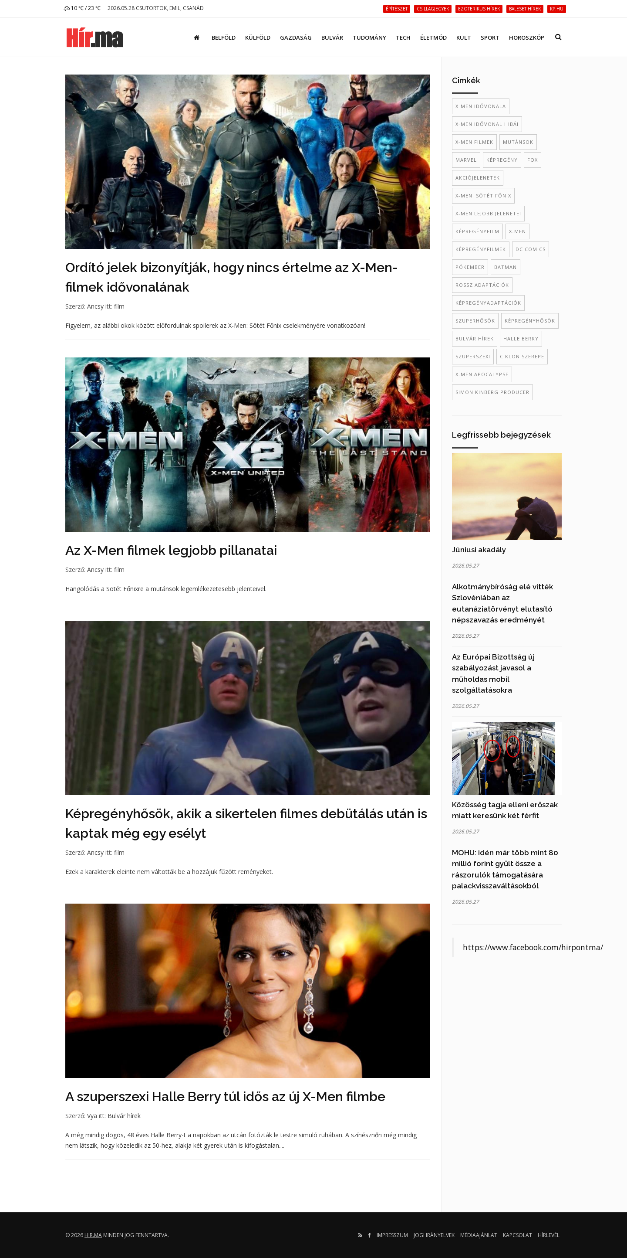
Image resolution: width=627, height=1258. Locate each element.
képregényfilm (477, 231)
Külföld (257, 37)
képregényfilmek (480, 249)
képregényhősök (530, 320)
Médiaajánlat (478, 1235)
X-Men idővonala (480, 106)
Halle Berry (521, 338)
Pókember (470, 267)
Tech (403, 37)
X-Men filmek (474, 142)
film (119, 306)
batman (505, 267)
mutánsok (518, 142)
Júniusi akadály (479, 549)
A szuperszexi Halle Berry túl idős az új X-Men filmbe (225, 1096)
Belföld (224, 37)
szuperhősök (475, 320)
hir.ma (93, 1235)
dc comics (531, 249)
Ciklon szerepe (522, 356)
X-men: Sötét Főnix (483, 195)
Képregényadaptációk (488, 302)
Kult (463, 37)
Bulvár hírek (124, 1116)
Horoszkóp (526, 37)
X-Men (517, 231)
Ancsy (95, 306)
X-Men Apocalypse (482, 374)
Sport (490, 37)
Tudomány (369, 37)
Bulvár (332, 37)
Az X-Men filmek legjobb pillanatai (171, 550)
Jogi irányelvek (434, 1235)
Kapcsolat (517, 1235)
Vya (92, 1116)
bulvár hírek (474, 338)
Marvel (466, 159)
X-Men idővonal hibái (487, 124)
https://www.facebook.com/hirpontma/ (533, 947)
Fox (532, 159)
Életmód (433, 37)
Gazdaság (296, 37)
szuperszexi (472, 356)
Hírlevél (549, 1235)
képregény (502, 159)
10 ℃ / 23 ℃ (82, 8)
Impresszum (392, 1235)
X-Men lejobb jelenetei (488, 213)
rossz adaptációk (482, 285)
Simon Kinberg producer (492, 392)
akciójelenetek (477, 177)
